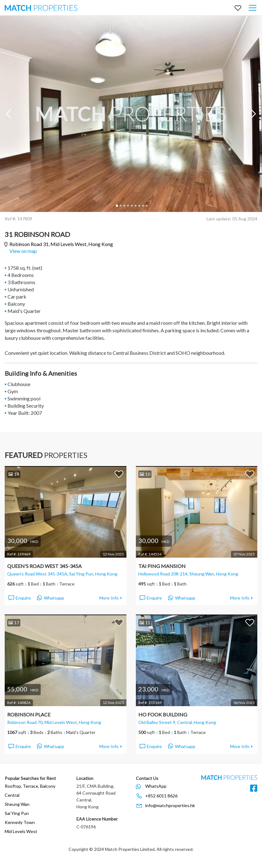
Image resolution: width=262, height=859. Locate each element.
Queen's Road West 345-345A (44, 566)
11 (145, 622)
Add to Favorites (119, 474)
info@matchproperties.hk (170, 805)
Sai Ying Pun (17, 813)
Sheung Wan (17, 804)
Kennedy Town (20, 822)
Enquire (19, 598)
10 (145, 474)
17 (13, 622)
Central (12, 795)
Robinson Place (28, 714)
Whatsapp (50, 598)
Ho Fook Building (162, 714)
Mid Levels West (21, 831)
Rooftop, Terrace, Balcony (30, 786)
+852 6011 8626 (161, 795)
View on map (23, 251)
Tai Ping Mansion (162, 566)
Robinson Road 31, (61, 244)
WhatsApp (156, 786)
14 (13, 474)
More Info (109, 597)
